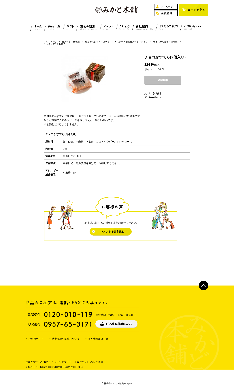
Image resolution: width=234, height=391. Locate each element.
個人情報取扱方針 (98, 338)
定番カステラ (132, 41)
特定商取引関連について (66, 338)
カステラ (66, 41)
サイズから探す (161, 41)
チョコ (144, 41)
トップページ (50, 41)
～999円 (105, 41)
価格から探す (91, 41)
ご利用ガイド (36, 338)
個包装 (76, 41)
